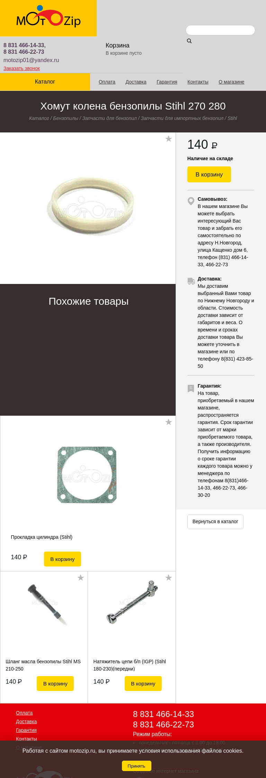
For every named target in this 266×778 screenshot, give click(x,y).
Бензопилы (65, 82)
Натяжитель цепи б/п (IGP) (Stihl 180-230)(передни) (130, 625)
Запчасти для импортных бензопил (182, 82)
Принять (136, 766)
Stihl (232, 82)
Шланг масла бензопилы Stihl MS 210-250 (43, 625)
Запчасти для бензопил (109, 82)
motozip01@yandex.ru (119, 23)
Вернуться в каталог (215, 488)
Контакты (195, 45)
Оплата (104, 45)
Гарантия (164, 45)
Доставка (133, 45)
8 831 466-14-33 (163, 674)
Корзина (202, 8)
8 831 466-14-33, (112, 8)
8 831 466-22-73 (111, 15)
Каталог (44, 45)
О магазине (229, 45)
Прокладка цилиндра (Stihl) (41, 500)
